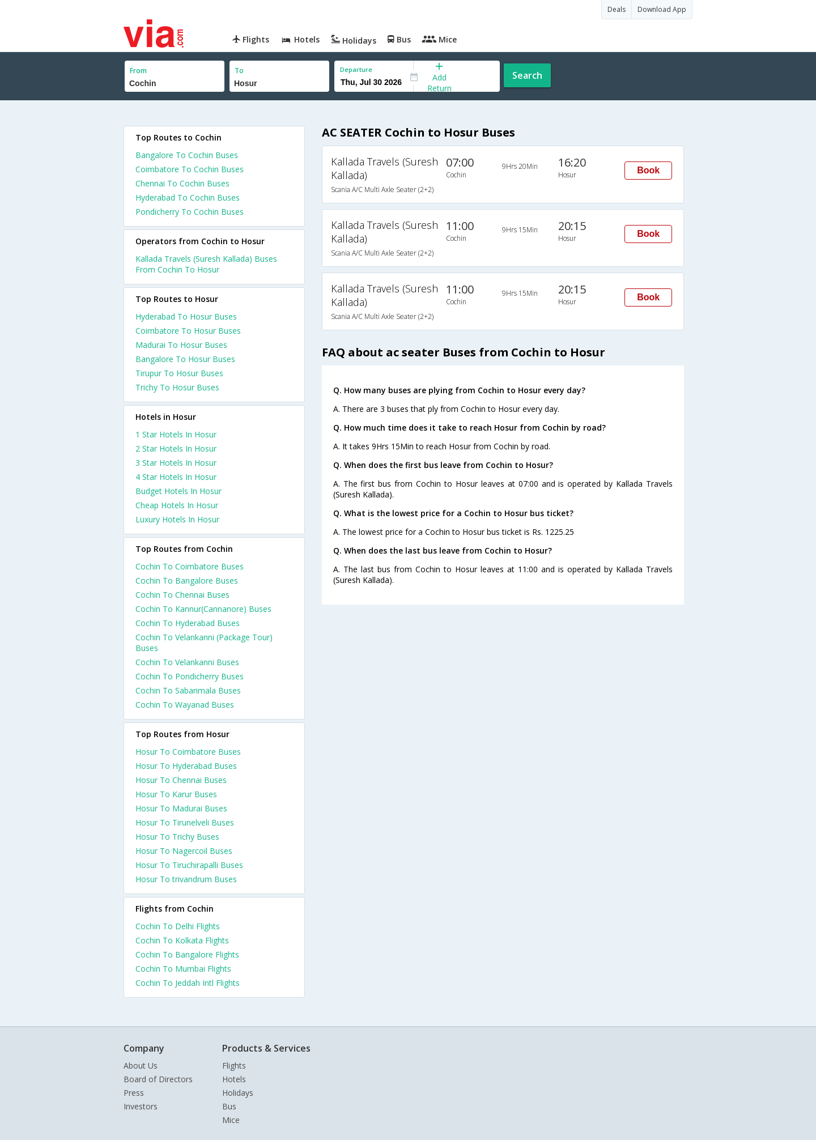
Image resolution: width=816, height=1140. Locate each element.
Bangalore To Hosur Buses (185, 359)
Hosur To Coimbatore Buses (188, 751)
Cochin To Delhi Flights (177, 926)
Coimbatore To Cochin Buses (189, 169)
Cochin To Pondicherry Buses (189, 676)
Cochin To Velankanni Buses (187, 662)
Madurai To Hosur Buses (181, 344)
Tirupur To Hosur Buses (179, 373)
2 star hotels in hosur (175, 448)
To (239, 70)
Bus (229, 1106)
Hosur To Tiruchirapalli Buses (189, 865)
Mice (231, 1120)
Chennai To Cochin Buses (182, 183)
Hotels (234, 1079)
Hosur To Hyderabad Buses (186, 765)
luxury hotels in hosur (177, 519)
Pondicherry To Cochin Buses (189, 211)
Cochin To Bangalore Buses (186, 580)
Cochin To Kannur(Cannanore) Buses (203, 608)
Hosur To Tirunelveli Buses (184, 822)
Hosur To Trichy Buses (177, 836)
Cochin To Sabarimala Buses (188, 690)
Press (134, 1092)
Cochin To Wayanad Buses (184, 704)
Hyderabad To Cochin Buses (187, 197)
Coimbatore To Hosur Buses (188, 330)
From (138, 70)
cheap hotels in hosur (176, 505)
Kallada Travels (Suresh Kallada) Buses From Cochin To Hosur (206, 264)
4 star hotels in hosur (175, 476)
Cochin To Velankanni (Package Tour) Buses (204, 642)
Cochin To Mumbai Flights (183, 968)
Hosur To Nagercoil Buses (183, 850)
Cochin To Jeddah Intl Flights (187, 982)
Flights (234, 1065)
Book (648, 170)
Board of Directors (158, 1079)
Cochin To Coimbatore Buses (189, 566)
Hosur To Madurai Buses (181, 808)
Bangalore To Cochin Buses (186, 155)
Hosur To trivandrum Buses (186, 879)
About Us (141, 1065)
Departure (356, 69)
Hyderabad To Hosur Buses (186, 316)
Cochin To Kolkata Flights (182, 940)
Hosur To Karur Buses (176, 794)
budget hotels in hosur (178, 491)
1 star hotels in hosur (175, 434)
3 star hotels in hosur (175, 462)
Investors (141, 1106)
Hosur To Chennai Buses (181, 780)
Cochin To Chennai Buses (182, 594)
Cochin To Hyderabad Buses (187, 623)
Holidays (237, 1092)
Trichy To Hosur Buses (177, 387)
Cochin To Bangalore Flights (187, 954)
